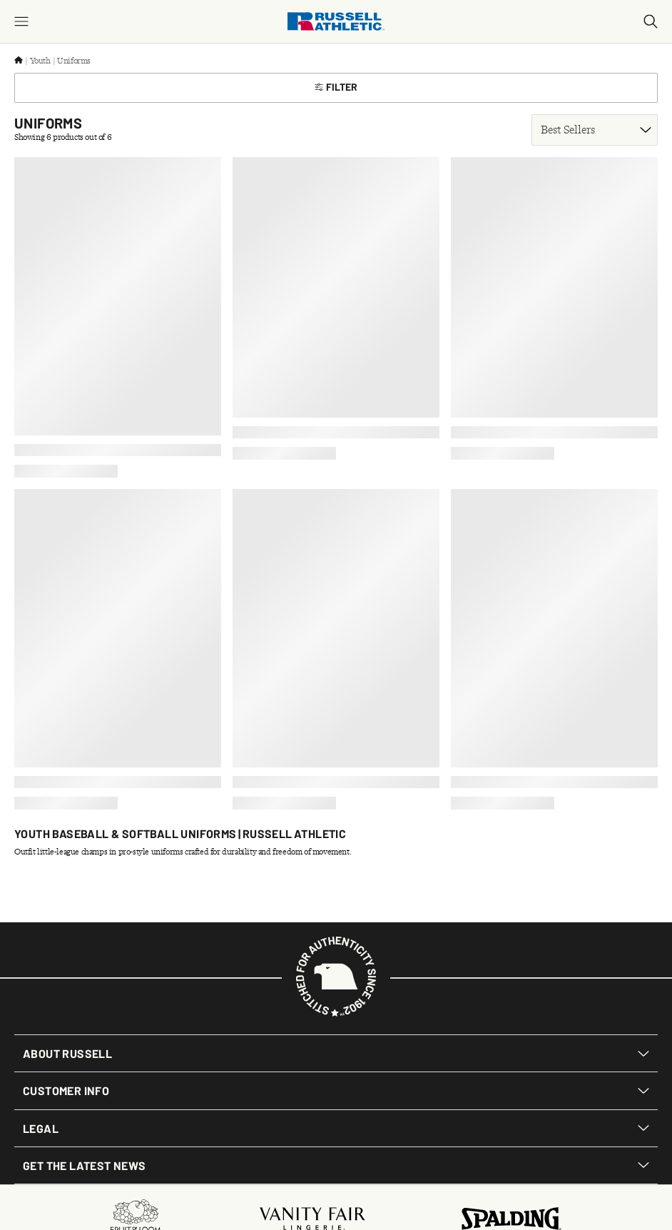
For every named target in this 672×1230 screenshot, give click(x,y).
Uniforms (74, 61)
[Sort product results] (594, 130)
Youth (40, 61)
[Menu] (21, 21)
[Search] (650, 21)
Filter (336, 87)
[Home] (18, 60)
